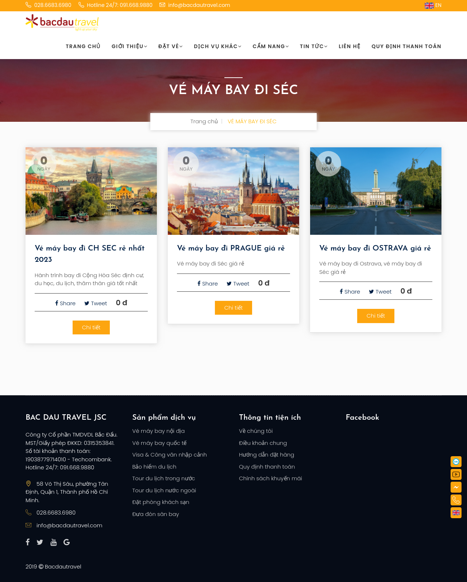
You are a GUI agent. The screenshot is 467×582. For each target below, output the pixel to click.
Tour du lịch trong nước (163, 478)
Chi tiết (91, 327)
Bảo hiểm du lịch (154, 466)
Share (65, 303)
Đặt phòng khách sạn (160, 502)
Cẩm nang (271, 46)
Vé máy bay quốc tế (159, 443)
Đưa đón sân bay (155, 514)
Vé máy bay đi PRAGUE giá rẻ (231, 248)
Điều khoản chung (263, 443)
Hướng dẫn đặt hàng (266, 454)
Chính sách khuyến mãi (270, 478)
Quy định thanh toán (406, 46)
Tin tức (314, 46)
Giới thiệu (129, 46)
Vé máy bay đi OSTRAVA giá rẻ (375, 248)
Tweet (95, 303)
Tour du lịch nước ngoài (164, 490)
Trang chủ (83, 46)
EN (433, 5)
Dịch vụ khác (218, 46)
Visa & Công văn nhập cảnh (169, 454)
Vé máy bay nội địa (158, 431)
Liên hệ (350, 46)
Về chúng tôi (256, 431)
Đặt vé (170, 46)
